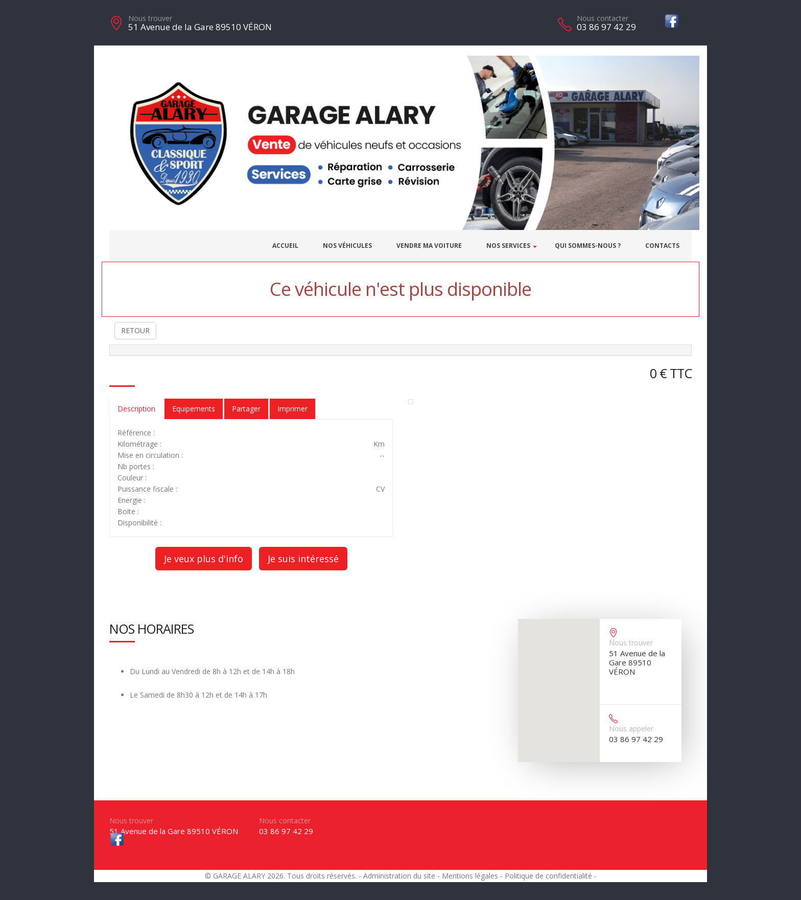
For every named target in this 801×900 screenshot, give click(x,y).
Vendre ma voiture (429, 245)
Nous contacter (602, 18)
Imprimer (292, 408)
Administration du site (399, 876)
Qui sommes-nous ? (588, 245)
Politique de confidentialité (548, 876)
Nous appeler (631, 728)
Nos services (508, 245)
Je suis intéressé (303, 558)
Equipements (193, 408)
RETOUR (135, 330)
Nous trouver (150, 18)
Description (136, 408)
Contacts (662, 245)
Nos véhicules (347, 245)
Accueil (285, 245)
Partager (246, 408)
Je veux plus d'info (203, 558)
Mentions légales (470, 876)
